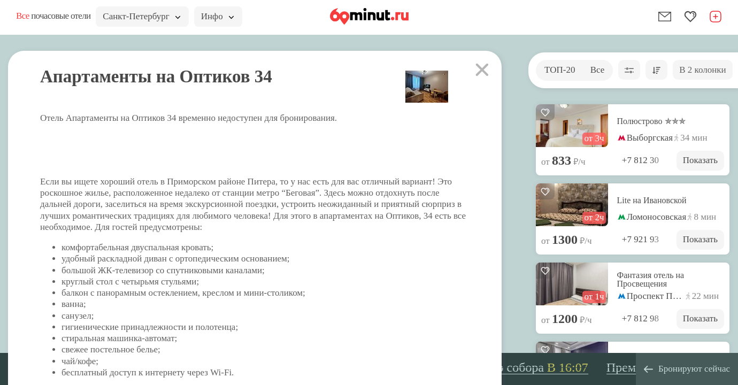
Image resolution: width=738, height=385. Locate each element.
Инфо (217, 16)
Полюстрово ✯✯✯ (651, 121)
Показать (700, 160)
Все (597, 70)
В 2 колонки (702, 70)
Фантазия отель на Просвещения (651, 279)
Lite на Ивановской (652, 200)
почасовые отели (53, 16)
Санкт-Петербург (141, 16)
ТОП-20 (559, 70)
